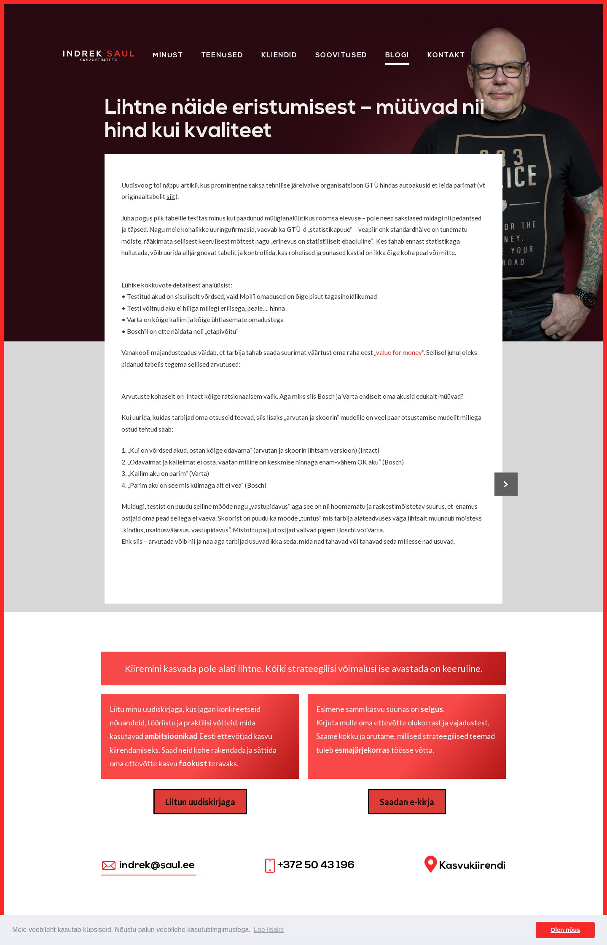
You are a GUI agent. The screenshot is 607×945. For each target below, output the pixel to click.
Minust (168, 55)
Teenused (222, 55)
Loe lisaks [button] (269, 929)
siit (171, 196)
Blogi (397, 55)
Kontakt (446, 55)
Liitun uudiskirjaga (200, 802)
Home (74, 54)
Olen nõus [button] (565, 929)
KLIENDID (279, 55)
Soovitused (341, 55)
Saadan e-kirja (407, 802)
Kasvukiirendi (465, 864)
